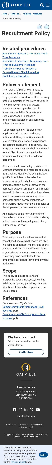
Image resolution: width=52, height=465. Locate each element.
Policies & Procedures (32, 14)
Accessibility (36, 424)
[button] (39, 27)
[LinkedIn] (25, 410)
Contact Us (11, 424)
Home (4, 14)
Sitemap (23, 424)
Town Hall (15, 14)
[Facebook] (14, 410)
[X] (31, 410)
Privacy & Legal (26, 427)
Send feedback (26, 352)
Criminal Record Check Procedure (20, 72)
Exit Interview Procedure (15, 76)
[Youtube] (38, 410)
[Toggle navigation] (47, 5)
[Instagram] (20, 410)
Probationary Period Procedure (19, 68)
